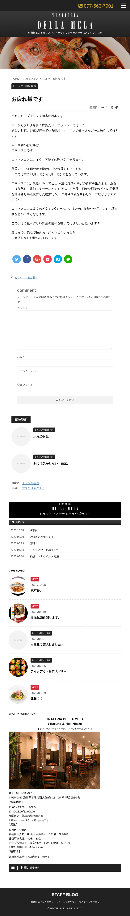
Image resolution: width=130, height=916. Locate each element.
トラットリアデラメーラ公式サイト (65, 509)
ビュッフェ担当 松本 (26, 277)
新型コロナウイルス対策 (44, 556)
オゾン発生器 (30, 483)
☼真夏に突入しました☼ (47, 644)
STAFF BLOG (65, 894)
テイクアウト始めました (44, 549)
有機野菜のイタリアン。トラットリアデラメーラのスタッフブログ (65, 902)
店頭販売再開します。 (43, 536)
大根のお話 (41, 436)
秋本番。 (35, 530)
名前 (20, 357)
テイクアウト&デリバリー (48, 671)
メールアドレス (27, 370)
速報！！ (35, 543)
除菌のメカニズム (33, 488)
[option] (65, 53)
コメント (22, 308)
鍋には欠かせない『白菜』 (51, 463)
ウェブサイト (25, 384)
